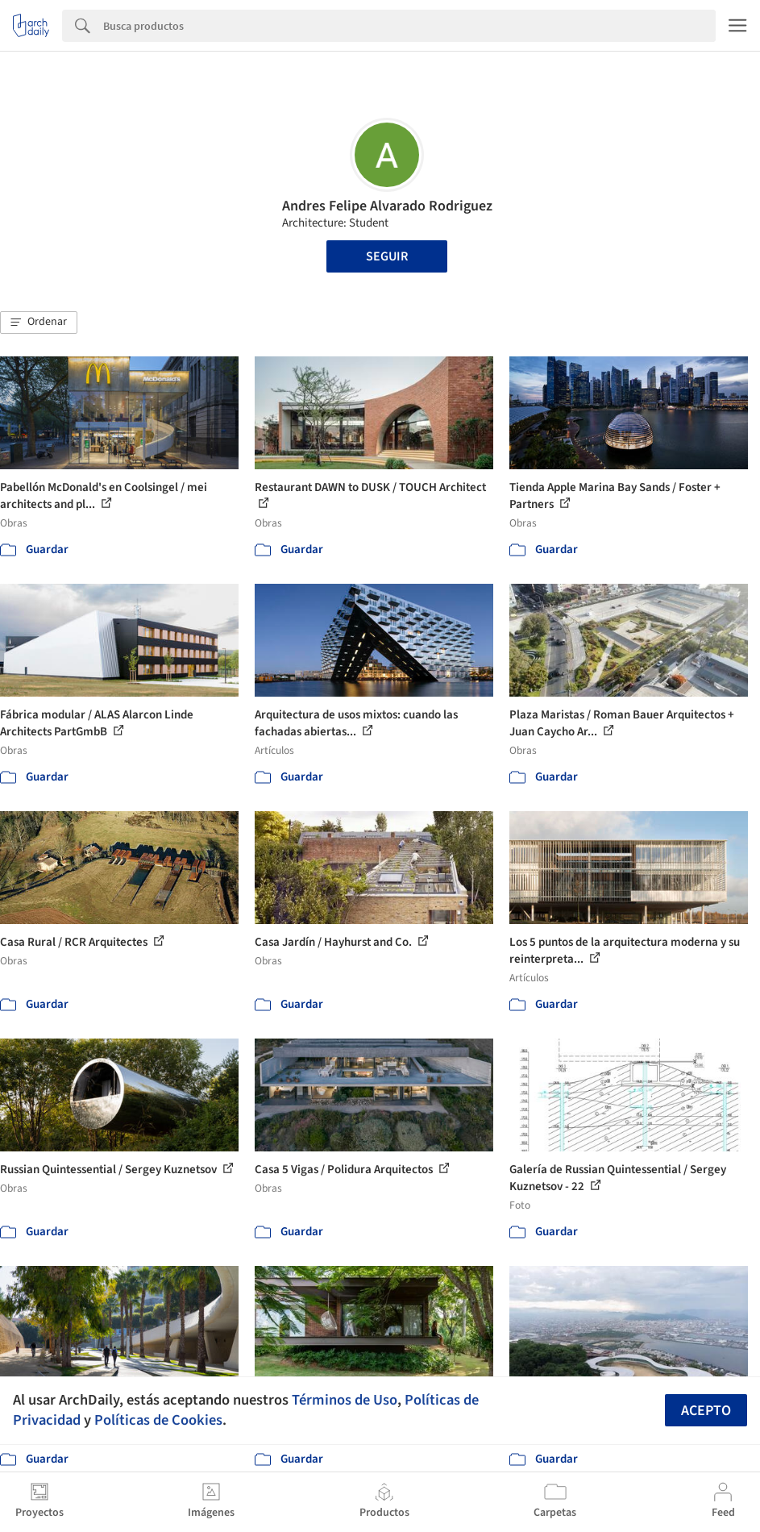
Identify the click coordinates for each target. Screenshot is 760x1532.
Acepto (706, 1411)
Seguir (387, 256)
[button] (38, 322)
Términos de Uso (344, 1399)
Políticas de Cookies (158, 1419)
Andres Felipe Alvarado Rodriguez (387, 206)
